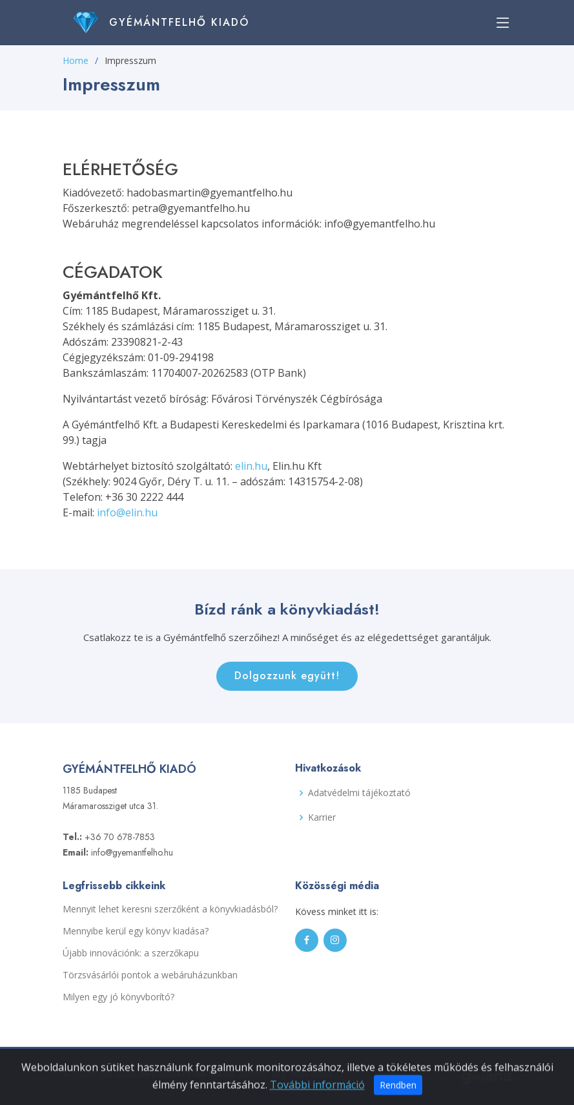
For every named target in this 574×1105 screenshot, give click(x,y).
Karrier (322, 817)
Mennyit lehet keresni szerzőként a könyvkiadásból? (170, 909)
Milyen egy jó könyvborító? (118, 997)
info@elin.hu (127, 512)
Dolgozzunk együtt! (287, 675)
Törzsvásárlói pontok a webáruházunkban (150, 975)
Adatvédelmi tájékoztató (359, 792)
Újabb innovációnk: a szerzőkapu (131, 953)
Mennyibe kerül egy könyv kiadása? (136, 931)
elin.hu (251, 466)
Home (75, 60)
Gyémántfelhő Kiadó (179, 22)
